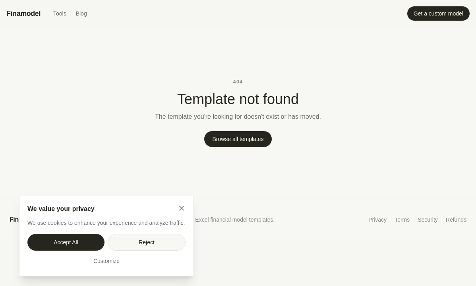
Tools (59, 13)
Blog (81, 13)
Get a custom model (438, 13)
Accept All (66, 242)
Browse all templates (237, 139)
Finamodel (23, 13)
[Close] (181, 208)
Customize (106, 261)
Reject (147, 242)
